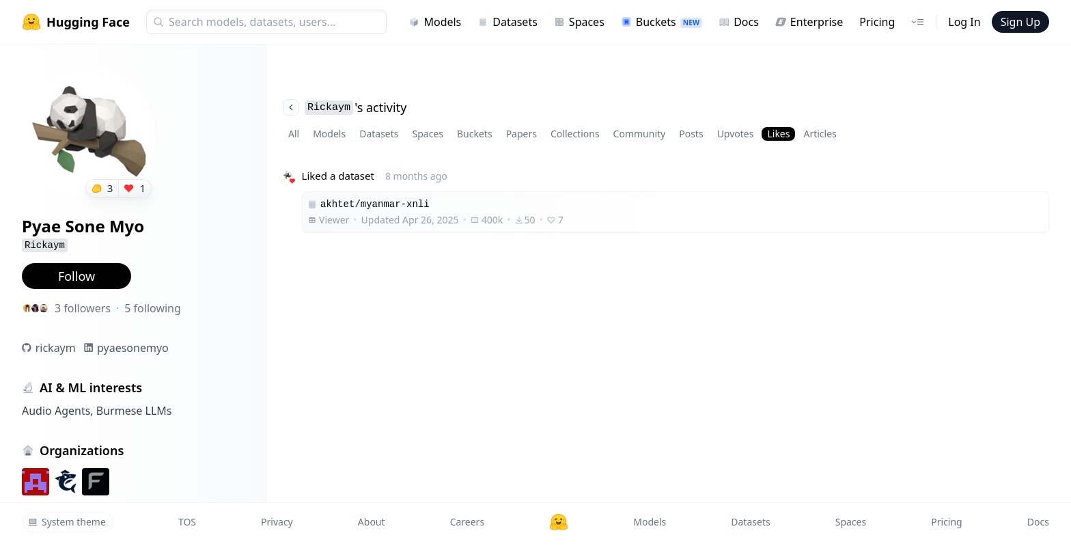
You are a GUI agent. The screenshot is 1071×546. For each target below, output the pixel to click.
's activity (344, 107)
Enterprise (809, 21)
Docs (739, 21)
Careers (467, 521)
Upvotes (735, 133)
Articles (819, 133)
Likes (778, 133)
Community (639, 133)
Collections (575, 133)
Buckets (661, 21)
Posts (691, 133)
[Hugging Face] (558, 522)
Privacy (277, 521)
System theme (67, 521)
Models (434, 21)
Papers (521, 133)
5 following (152, 308)
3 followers (83, 308)
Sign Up (1020, 21)
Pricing (877, 21)
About (371, 521)
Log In (964, 21)
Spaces (579, 21)
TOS (187, 521)
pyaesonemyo (133, 347)
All (293, 133)
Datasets (507, 21)
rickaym (56, 347)
